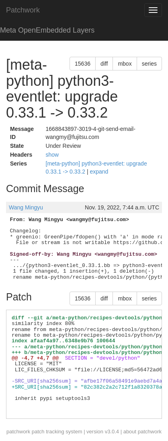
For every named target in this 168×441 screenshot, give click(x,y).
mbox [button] (124, 63)
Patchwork (23, 10)
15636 (82, 63)
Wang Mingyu (26, 207)
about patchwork (142, 432)
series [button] (149, 63)
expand (99, 171)
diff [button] (104, 63)
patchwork (18, 432)
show (52, 154)
